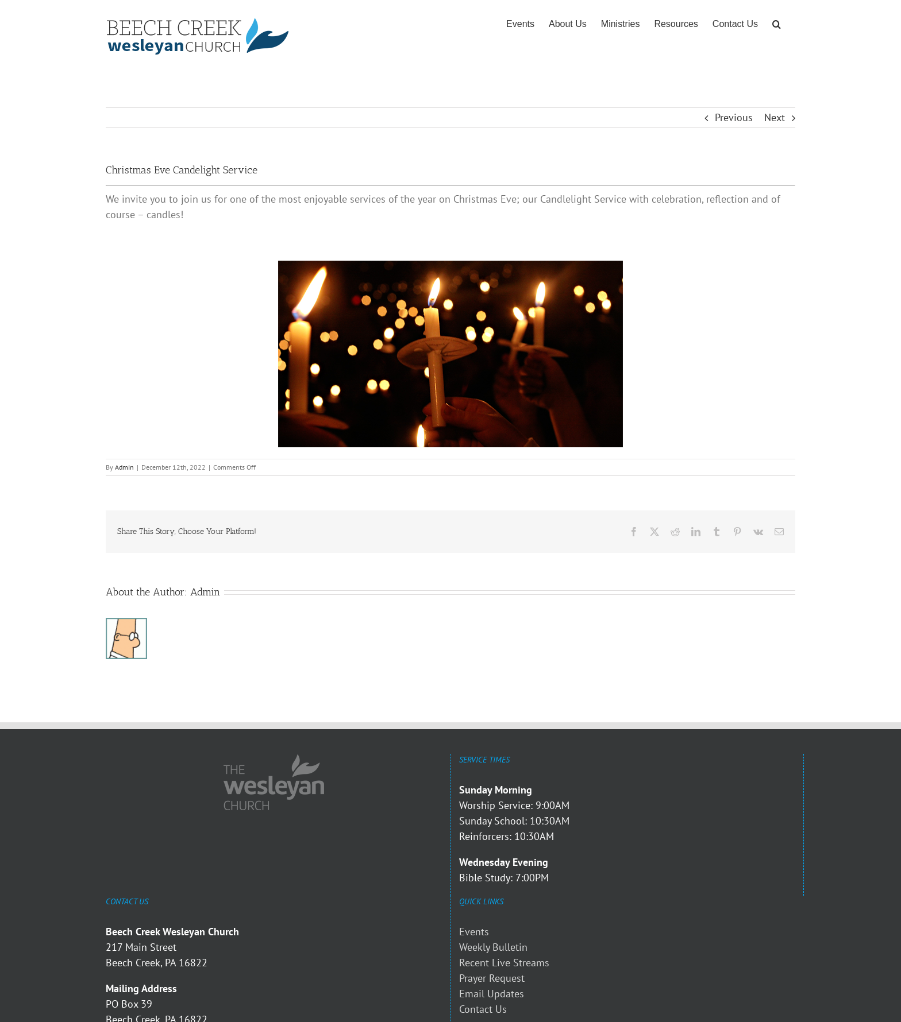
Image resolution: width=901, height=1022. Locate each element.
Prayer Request (492, 978)
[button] (776, 24)
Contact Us (483, 1009)
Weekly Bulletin (493, 947)
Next (774, 117)
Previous (734, 117)
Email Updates (491, 993)
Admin (124, 467)
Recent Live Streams (504, 962)
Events (474, 931)
